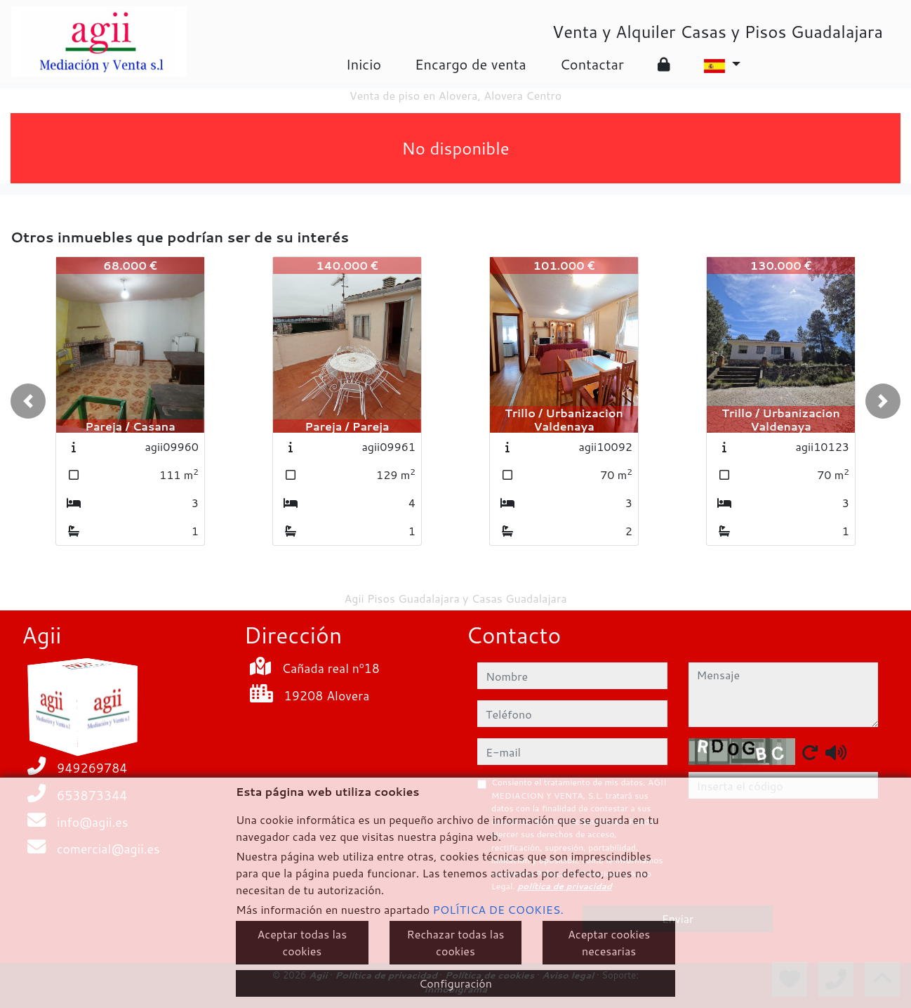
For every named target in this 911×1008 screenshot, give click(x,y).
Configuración (455, 983)
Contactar (592, 64)
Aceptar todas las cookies (302, 942)
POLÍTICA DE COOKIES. (498, 909)
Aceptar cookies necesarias (609, 942)
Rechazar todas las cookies (456, 942)
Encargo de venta (470, 64)
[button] (28, 401)
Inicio (363, 64)
